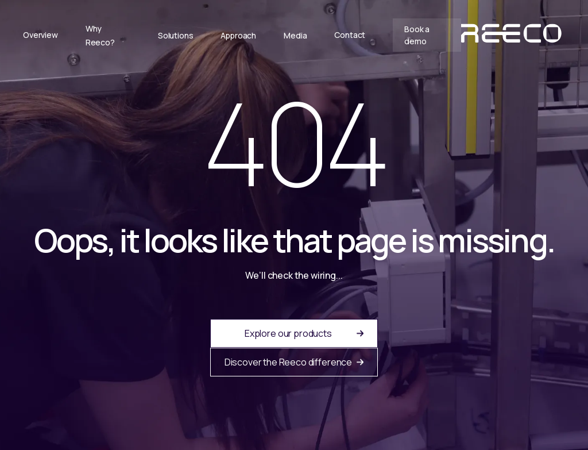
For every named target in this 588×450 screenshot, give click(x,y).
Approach (238, 35)
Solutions (176, 35)
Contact (349, 34)
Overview (40, 34)
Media (295, 35)
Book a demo (417, 35)
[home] (513, 35)
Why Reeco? (100, 35)
